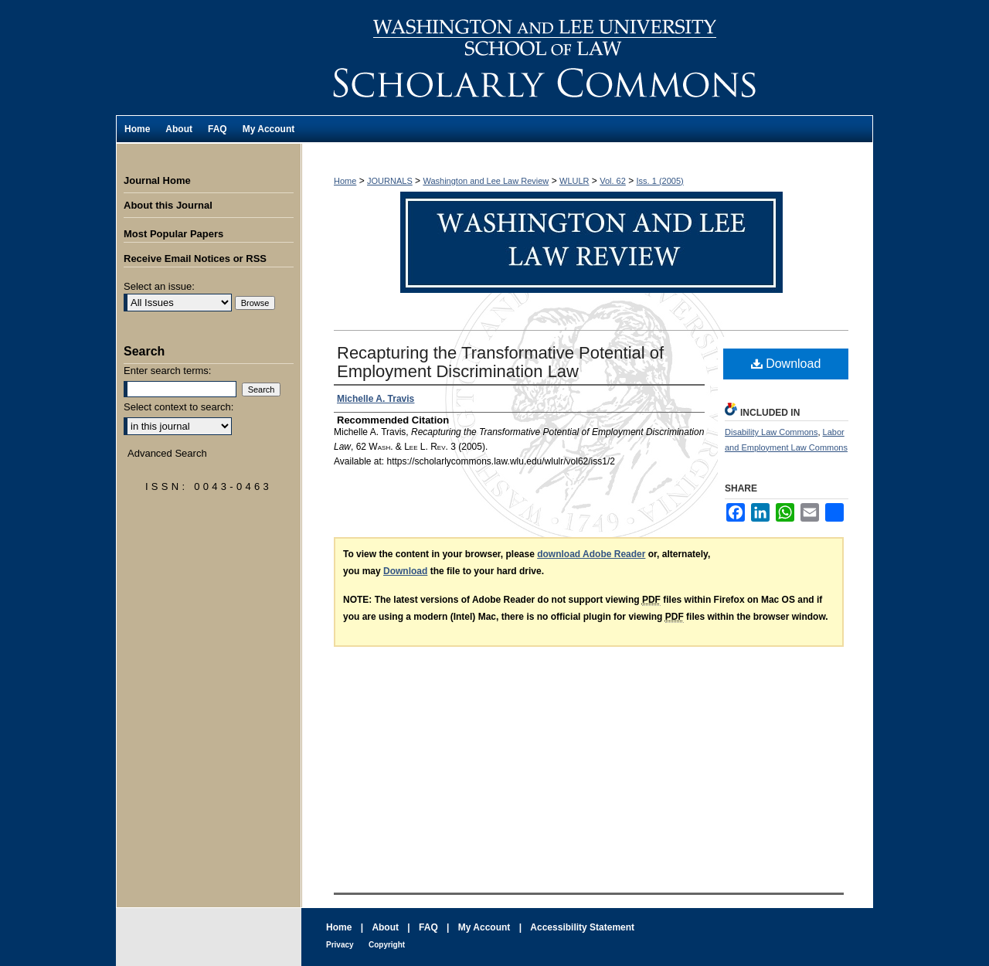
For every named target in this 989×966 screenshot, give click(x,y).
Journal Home (157, 180)
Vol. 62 (613, 180)
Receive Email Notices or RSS (195, 258)
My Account (484, 927)
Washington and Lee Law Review (587, 57)
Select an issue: (159, 286)
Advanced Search (167, 453)
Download (786, 363)
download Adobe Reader (591, 554)
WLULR (574, 180)
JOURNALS (390, 180)
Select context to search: (178, 407)
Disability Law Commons (771, 432)
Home (345, 180)
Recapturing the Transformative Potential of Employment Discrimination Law (500, 362)
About (385, 927)
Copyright (387, 944)
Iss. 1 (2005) (660, 180)
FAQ (428, 927)
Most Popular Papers (173, 234)
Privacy (340, 944)
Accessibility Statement (582, 927)
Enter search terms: (167, 370)
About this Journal (168, 205)
